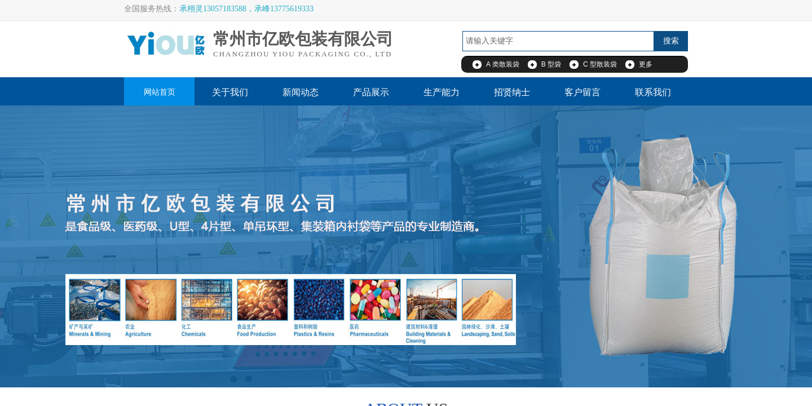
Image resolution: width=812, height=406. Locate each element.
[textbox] (558, 41)
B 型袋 (551, 64)
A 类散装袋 (502, 64)
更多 (645, 64)
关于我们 (230, 92)
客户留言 (582, 92)
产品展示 (371, 92)
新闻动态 (301, 92)
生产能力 (441, 92)
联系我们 (653, 92)
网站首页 (159, 92)
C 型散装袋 (600, 64)
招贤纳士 (512, 92)
